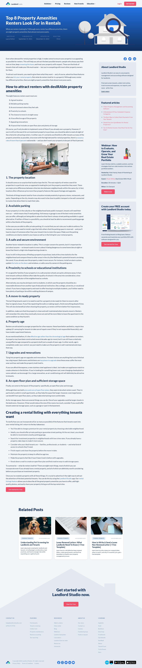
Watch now (108, 192)
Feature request (83, 634)
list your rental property (22, 77)
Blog (55, 629)
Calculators (57, 637)
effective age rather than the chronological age (47, 336)
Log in (120, 4)
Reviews (67, 4)
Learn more (105, 91)
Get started (130, 4)
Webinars (57, 632)
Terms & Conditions (27, 663)
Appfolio (101, 623)
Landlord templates (60, 634)
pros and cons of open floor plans (36, 390)
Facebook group (83, 632)
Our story (81, 623)
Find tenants (34, 623)
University (57, 646)
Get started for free (15, 489)
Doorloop (101, 632)
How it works (79, 4)
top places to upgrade (48, 360)
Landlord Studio (66, 478)
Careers (80, 629)
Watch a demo (58, 623)
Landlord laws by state (61, 640)
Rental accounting (35, 634)
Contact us (81, 626)
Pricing (57, 4)
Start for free (71, 604)
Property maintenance (37, 632)
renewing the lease (27, 64)
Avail (99, 626)
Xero (99, 652)
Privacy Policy (16, 663)
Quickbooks (101, 637)
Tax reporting (34, 637)
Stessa (100, 643)
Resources (57, 643)
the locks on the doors (20, 263)
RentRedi (101, 640)
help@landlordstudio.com (14, 623)
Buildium (101, 629)
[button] (48, 3)
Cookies (36, 663)
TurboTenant (102, 649)
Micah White (110, 179)
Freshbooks (101, 634)
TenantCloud (102, 646)
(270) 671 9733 (10, 626)
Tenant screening (35, 626)
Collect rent (33, 629)
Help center (57, 626)
